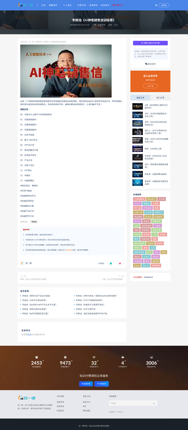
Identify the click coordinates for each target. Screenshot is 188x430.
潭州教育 (156, 265)
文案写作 (101, 25)
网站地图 (86, 410)
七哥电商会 (139, 199)
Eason (137, 265)
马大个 (146, 265)
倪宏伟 (150, 243)
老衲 (155, 239)
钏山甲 (156, 256)
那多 (164, 252)
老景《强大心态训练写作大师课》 (34, 279)
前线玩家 (138, 261)
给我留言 (60, 410)
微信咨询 (150, 64)
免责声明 (60, 402)
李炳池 (34, 222)
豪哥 (147, 261)
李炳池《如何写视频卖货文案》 (36, 313)
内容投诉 (69, 250)
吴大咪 (148, 212)
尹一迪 (137, 208)
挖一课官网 (83, 426)
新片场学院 (139, 243)
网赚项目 (53, 5)
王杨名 (156, 203)
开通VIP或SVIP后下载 (150, 43)
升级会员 (101, 384)
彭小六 (137, 221)
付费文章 (82, 5)
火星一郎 (138, 212)
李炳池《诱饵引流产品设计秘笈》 (37, 296)
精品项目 (105, 5)
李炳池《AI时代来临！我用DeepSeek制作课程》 (97, 296)
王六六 (137, 203)
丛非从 (148, 217)
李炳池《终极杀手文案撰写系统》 (90, 304)
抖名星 (137, 234)
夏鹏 (146, 248)
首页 (44, 5)
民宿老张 (145, 230)
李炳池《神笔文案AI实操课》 (35, 309)
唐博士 (137, 248)
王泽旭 (161, 199)
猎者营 (160, 243)
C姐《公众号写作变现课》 (113, 279)
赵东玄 (146, 221)
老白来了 (151, 199)
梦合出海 (157, 230)
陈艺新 (146, 234)
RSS (84, 406)
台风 (153, 248)
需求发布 (60, 406)
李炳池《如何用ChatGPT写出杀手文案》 (39, 304)
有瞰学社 (157, 221)
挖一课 (31, 42)
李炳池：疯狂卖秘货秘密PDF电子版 (91, 313)
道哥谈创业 (146, 225)
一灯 (155, 234)
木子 (149, 252)
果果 (157, 208)
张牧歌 (163, 234)
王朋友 (158, 225)
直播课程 (93, 5)
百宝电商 (147, 208)
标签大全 (86, 402)
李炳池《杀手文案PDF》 (86, 309)
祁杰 (157, 252)
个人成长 (67, 5)
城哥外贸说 (139, 252)
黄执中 (137, 256)
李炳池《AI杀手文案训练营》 (35, 300)
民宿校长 (159, 217)
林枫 (136, 230)
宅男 (136, 225)
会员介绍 (86, 384)
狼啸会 (146, 203)
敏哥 (136, 239)
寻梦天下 (159, 212)
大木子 (146, 256)
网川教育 (138, 217)
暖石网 (156, 261)
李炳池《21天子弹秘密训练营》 (90, 300)
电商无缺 (145, 239)
